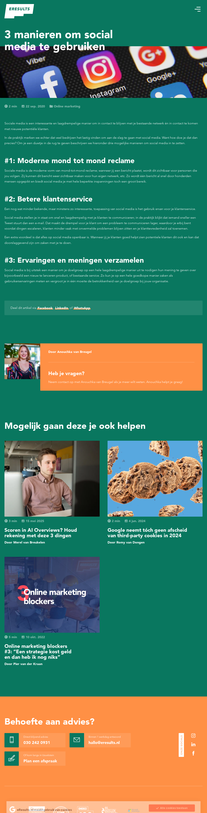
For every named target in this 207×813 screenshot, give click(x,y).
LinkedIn (61, 308)
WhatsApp (82, 308)
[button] (197, 9)
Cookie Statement (85, 798)
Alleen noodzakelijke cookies (172, 806)
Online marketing (65, 106)
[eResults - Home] (19, 11)
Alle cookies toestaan (171, 788)
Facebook (45, 308)
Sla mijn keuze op (172, 797)
